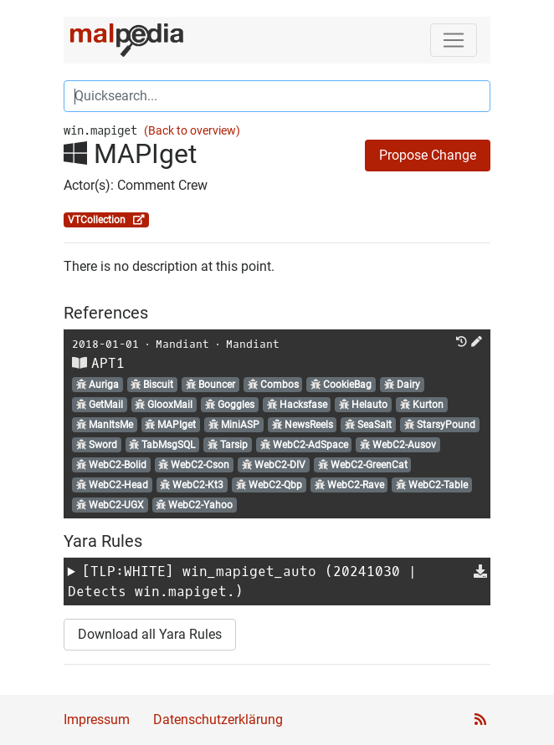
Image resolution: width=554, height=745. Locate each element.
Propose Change (427, 155)
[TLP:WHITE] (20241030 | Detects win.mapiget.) (242, 581)
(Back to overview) (192, 131)
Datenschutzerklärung (218, 719)
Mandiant (182, 344)
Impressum (97, 719)
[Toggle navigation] (453, 40)
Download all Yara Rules (150, 634)
